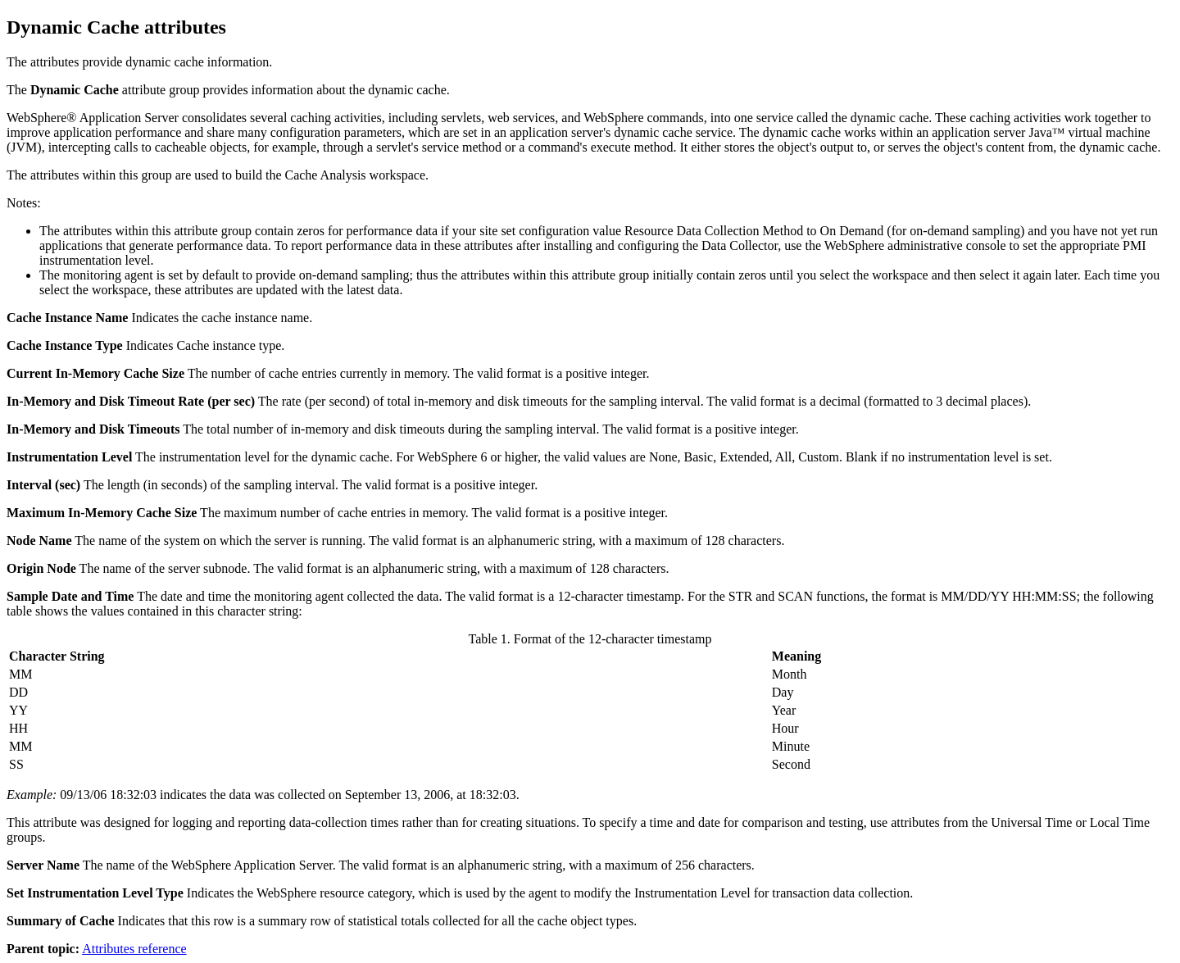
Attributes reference (134, 949)
